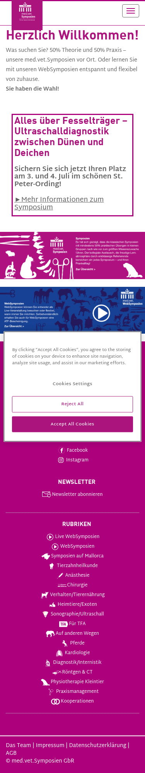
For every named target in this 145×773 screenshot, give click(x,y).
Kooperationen (72, 701)
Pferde (72, 643)
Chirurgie (72, 585)
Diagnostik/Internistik (72, 662)
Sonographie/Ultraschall (72, 614)
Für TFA (71, 624)
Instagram (72, 460)
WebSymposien (72, 546)
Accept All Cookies (72, 424)
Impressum (50, 746)
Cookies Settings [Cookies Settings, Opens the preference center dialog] (72, 384)
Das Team (18, 746)
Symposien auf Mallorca (72, 556)
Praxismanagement (72, 691)
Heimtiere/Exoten (72, 604)
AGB (11, 753)
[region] (72, 386)
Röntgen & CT (72, 672)
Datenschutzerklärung (97, 746)
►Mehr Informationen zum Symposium (59, 204)
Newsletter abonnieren (71, 494)
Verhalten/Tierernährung (72, 595)
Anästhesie (72, 575)
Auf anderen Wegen (72, 633)
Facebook (72, 450)
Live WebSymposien (72, 537)
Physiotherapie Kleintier (72, 682)
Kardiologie (72, 653)
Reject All (72, 404)
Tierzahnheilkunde (72, 566)
